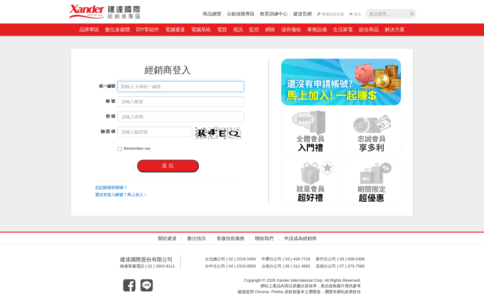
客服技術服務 (230, 238)
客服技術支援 (330, 14)
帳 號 (110, 101)
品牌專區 (89, 29)
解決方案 (395, 29)
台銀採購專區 (241, 13)
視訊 (238, 29)
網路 (270, 29)
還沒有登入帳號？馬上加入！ (121, 194)
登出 (355, 14)
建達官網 (302, 13)
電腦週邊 (175, 29)
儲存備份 (291, 29)
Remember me (134, 148)
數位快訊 (196, 238)
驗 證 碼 (108, 131)
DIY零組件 (147, 29)
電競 (222, 29)
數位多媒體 (117, 29)
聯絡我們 (264, 238)
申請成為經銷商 (300, 238)
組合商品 (369, 29)
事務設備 (317, 29)
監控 (254, 29)
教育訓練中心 (274, 13)
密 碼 (110, 116)
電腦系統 (201, 29)
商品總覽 (212, 13)
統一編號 (107, 86)
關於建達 (167, 238)
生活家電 (343, 29)
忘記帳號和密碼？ (111, 187)
